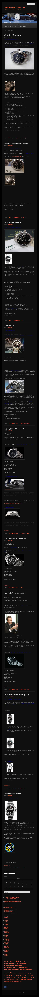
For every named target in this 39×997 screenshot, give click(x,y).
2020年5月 (6, 924)
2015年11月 (6, 940)
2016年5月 (6, 935)
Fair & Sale (7, 26)
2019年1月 (6, 928)
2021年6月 (6, 920)
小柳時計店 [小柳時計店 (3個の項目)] (29, 979)
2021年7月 (6, 919)
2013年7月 (6, 954)
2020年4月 (6, 925)
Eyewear (19, 24)
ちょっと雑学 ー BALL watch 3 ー (15, 429)
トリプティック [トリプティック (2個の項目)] (7, 977)
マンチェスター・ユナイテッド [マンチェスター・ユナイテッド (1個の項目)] (9, 979)
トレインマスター (24, 138)
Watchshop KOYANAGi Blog (14, 7)
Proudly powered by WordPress (19, 992)
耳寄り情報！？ (9, 325)
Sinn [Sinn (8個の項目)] (12, 973)
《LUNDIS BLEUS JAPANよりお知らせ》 (12, 897)
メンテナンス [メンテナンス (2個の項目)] (17, 979)
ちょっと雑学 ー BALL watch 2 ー (15, 538)
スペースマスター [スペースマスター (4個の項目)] (29, 975)
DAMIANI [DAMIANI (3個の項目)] (16, 965)
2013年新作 (16, 138)
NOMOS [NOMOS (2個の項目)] (25, 971)
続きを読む (7, 530)
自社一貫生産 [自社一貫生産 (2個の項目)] (18, 981)
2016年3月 (6, 936)
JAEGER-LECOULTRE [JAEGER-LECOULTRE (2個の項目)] (27, 969)
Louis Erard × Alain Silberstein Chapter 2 (12, 901)
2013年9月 (6, 951)
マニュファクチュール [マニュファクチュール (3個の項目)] (28, 977)
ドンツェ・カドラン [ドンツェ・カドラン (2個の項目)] (15, 977)
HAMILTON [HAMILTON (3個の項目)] (14, 969)
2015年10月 (6, 942)
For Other (19, 26)
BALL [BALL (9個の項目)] (24, 961)
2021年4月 (6, 923)
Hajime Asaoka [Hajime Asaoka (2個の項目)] (7, 969)
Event (30, 24)
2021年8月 (6, 917)
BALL (19, 138)
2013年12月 (6, 947)
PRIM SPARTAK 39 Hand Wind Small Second (13, 900)
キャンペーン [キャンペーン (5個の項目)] (8, 975)
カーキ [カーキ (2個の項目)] (29, 973)
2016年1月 (6, 938)
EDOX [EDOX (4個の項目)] (20, 965)
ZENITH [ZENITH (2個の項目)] (26, 973)
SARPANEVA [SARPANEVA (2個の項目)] (7, 973)
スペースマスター (24, 217)
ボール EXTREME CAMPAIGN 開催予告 (16, 695)
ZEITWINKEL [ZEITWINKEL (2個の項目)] (21, 973)
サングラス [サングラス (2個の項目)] (14, 975)
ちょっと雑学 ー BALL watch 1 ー (15, 593)
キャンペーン (23, 788)
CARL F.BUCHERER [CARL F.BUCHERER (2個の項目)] (21, 963)
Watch (14, 24)
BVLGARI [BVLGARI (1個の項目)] (15, 963)
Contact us (25, 26)
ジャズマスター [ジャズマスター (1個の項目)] (19, 975)
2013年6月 (6, 955)
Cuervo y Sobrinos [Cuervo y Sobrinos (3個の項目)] (9, 965)
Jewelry (10, 24)
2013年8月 (6, 953)
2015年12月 (6, 939)
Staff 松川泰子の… (12, 423)
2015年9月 (6, 943)
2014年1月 (6, 946)
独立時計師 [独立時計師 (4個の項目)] (10, 981)
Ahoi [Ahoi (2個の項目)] (21, 961)
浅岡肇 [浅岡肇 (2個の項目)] (5, 981)
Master (11, 26)
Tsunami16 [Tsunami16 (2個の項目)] (16, 973)
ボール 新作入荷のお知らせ (13, 35)
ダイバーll (22, 320)
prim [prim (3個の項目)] (28, 971)
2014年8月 (6, 944)
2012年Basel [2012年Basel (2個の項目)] (7, 961)
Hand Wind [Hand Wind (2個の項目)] (19, 969)
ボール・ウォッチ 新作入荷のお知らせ (16, 143)
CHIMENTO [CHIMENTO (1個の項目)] (28, 963)
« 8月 (10, 888)
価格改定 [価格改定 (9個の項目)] (23, 979)
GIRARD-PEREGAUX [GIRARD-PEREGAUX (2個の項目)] (23, 967)
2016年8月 (6, 934)
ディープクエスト (26, 533)
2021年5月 (6, 921)
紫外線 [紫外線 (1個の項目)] (14, 981)
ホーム (6, 24)
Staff (15, 26)
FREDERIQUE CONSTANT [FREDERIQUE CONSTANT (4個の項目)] (11, 967)
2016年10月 (6, 932)
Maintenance (24, 24)
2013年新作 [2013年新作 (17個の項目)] (15, 961)
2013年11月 (6, 949)
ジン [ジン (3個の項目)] (23, 975)
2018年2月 (6, 931)
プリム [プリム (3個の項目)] (21, 977)
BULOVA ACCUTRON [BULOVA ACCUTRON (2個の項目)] (9, 963)
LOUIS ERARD (7, 902)
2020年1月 (6, 927)
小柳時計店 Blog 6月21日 (16, 156)
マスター (11, 907)
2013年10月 (6, 950)
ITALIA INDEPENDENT (10, 898)
